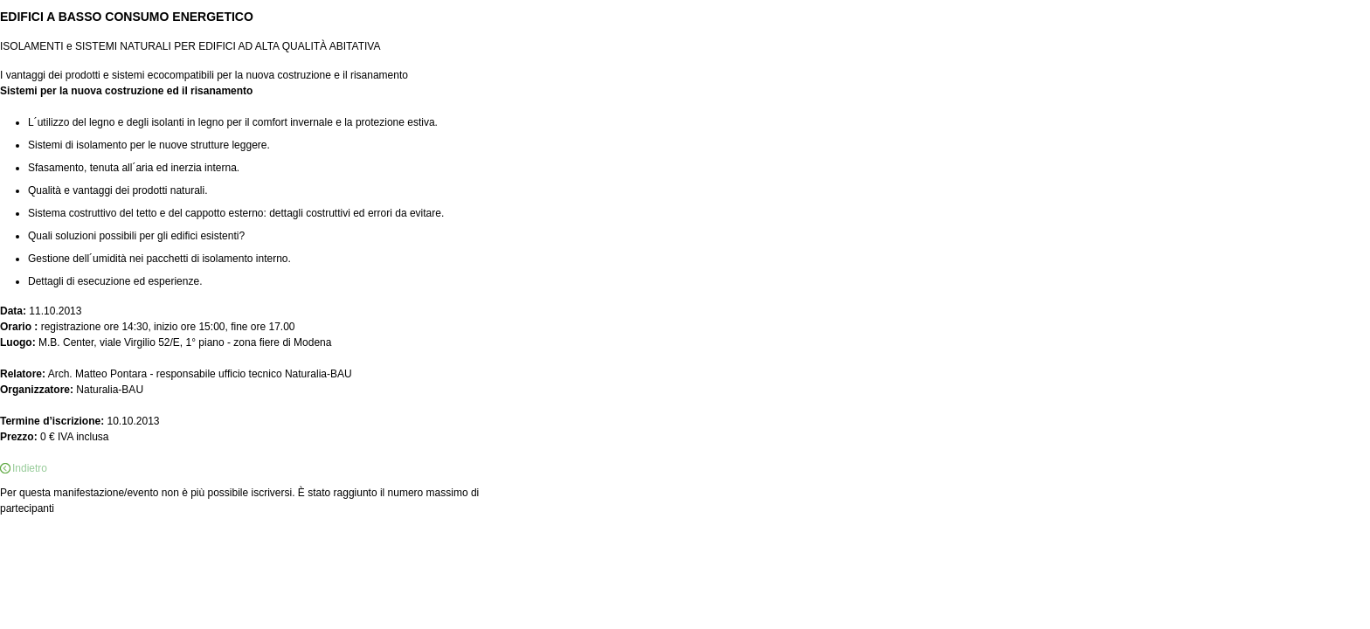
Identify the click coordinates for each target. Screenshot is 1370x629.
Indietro (29, 468)
